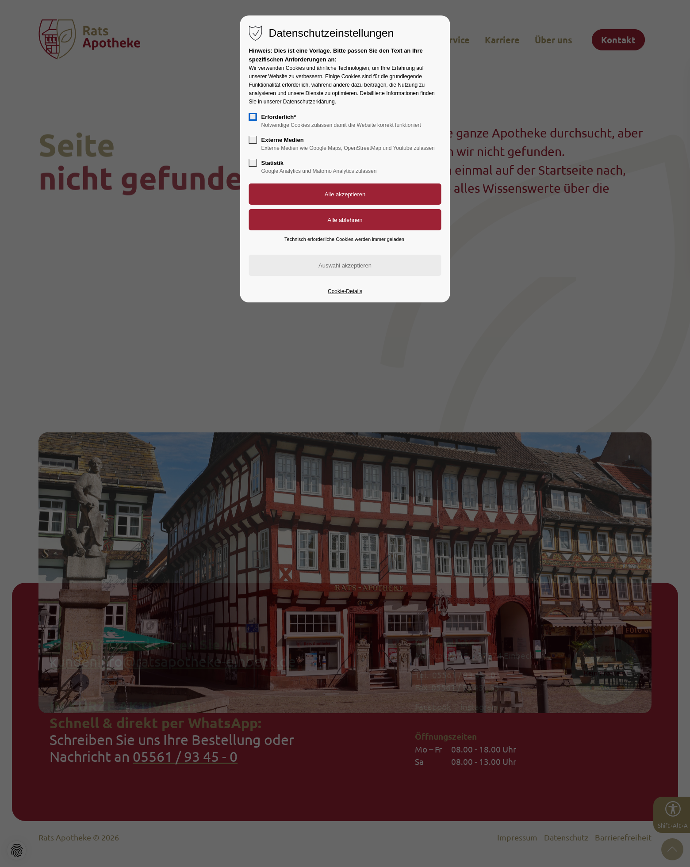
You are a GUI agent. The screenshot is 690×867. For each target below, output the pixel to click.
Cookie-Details (345, 291)
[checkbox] (253, 117)
